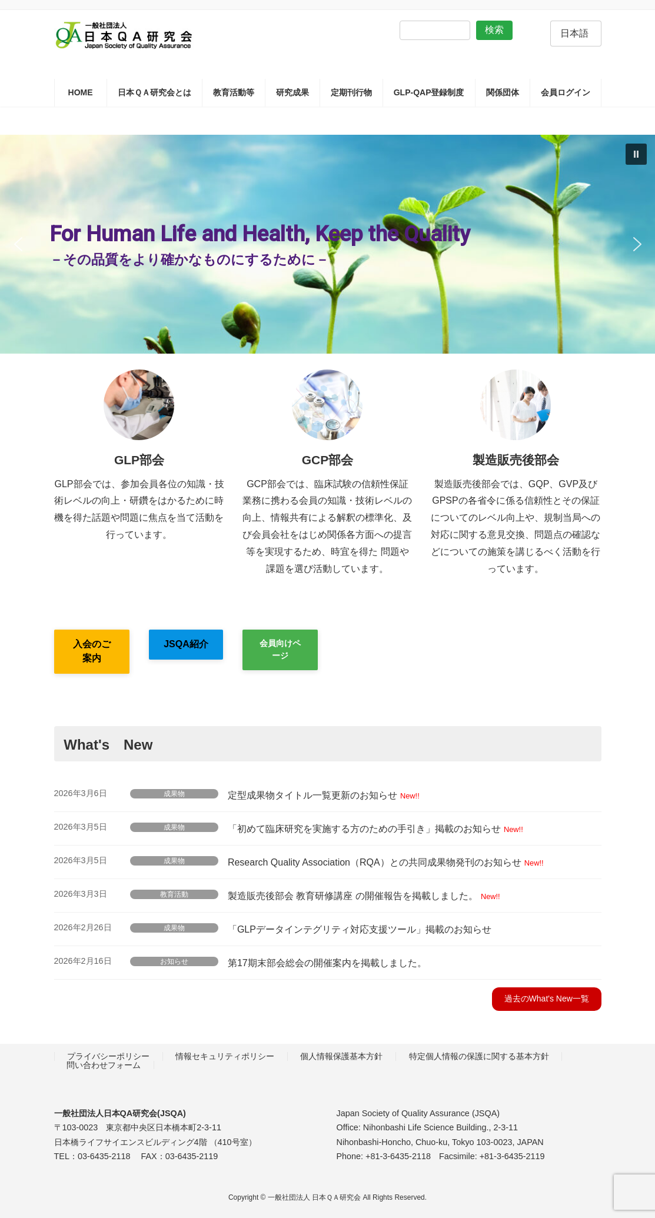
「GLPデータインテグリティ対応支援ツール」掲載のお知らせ (359, 929)
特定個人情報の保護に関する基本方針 (479, 1056)
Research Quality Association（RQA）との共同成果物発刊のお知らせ (374, 862)
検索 (494, 30)
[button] (636, 154)
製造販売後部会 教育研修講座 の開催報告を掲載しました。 (353, 896)
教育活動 (174, 894)
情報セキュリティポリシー (224, 1056)
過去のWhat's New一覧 (546, 998)
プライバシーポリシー (108, 1056)
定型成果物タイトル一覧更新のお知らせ (312, 795)
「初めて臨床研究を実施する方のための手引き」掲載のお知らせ (364, 829)
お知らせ (174, 961)
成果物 (174, 794)
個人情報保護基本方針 (341, 1056)
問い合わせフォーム (104, 1065)
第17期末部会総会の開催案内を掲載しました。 (327, 963)
